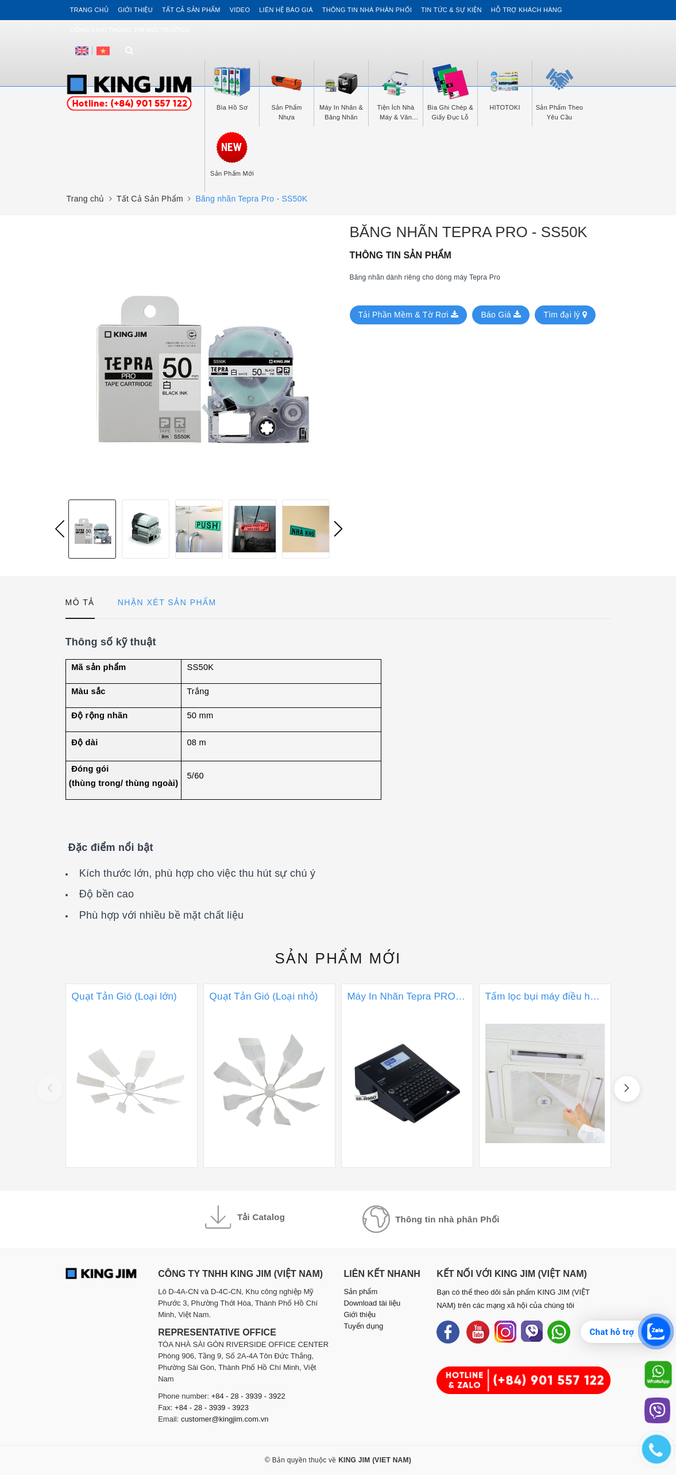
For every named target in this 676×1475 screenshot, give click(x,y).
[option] (199, 357)
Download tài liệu (371, 1303)
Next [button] (338, 528)
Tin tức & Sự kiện (451, 9)
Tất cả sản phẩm (191, 9)
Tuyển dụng (363, 1326)
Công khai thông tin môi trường (130, 29)
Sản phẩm (338, 958)
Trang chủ (89, 9)
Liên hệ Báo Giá (286, 9)
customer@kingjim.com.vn (225, 1419)
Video (240, 9)
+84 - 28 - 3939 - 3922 (248, 1396)
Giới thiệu (135, 9)
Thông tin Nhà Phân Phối (367, 9)
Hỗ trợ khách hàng (526, 9)
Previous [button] (59, 528)
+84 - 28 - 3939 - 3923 (212, 1407)
